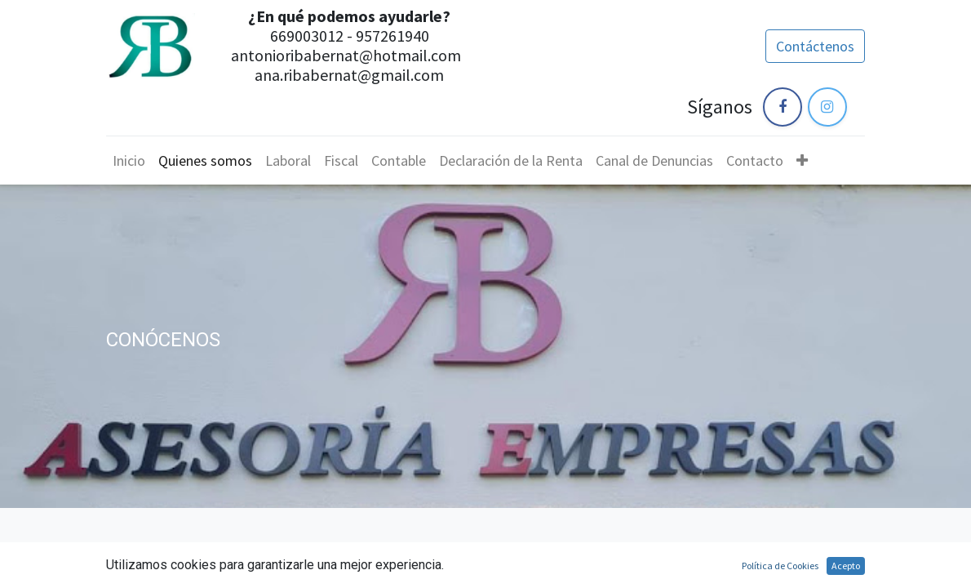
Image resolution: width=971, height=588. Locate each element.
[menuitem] (129, 160)
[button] (802, 160)
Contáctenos (815, 46)
